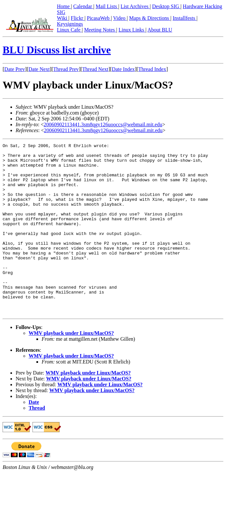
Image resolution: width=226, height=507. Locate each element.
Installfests (184, 18)
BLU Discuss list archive (57, 50)
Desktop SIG (166, 6)
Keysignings (70, 24)
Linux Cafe (69, 30)
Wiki (62, 18)
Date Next (39, 69)
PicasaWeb (99, 18)
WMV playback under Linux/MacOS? (71, 367)
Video (120, 18)
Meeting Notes (100, 30)
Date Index (123, 69)
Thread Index (152, 69)
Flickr (78, 18)
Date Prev (14, 69)
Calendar (83, 6)
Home (64, 6)
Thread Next (95, 69)
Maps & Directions (149, 18)
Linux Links (131, 30)
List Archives (135, 6)
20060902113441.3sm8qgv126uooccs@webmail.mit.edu (103, 124)
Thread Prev (66, 69)
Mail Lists (107, 6)
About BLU (159, 30)
